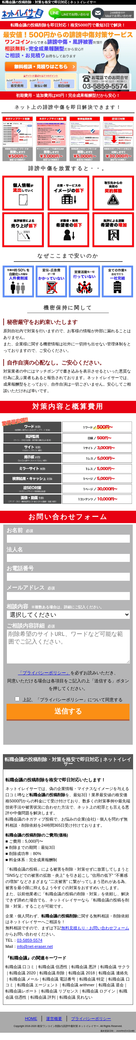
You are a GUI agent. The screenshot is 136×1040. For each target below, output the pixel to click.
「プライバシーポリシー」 (44, 680)
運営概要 (54, 1026)
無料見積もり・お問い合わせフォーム (95, 935)
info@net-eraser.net (35, 953)
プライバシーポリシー (91, 1026)
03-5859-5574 (29, 947)
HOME (31, 1026)
